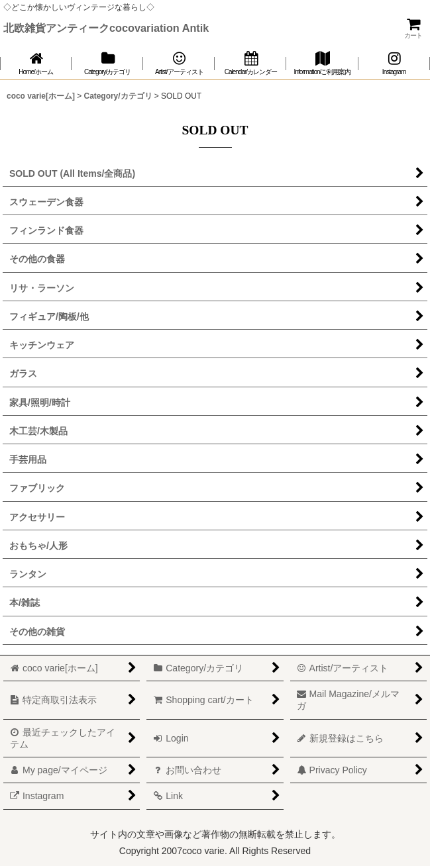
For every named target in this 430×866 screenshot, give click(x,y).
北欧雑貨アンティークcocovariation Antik (106, 28)
